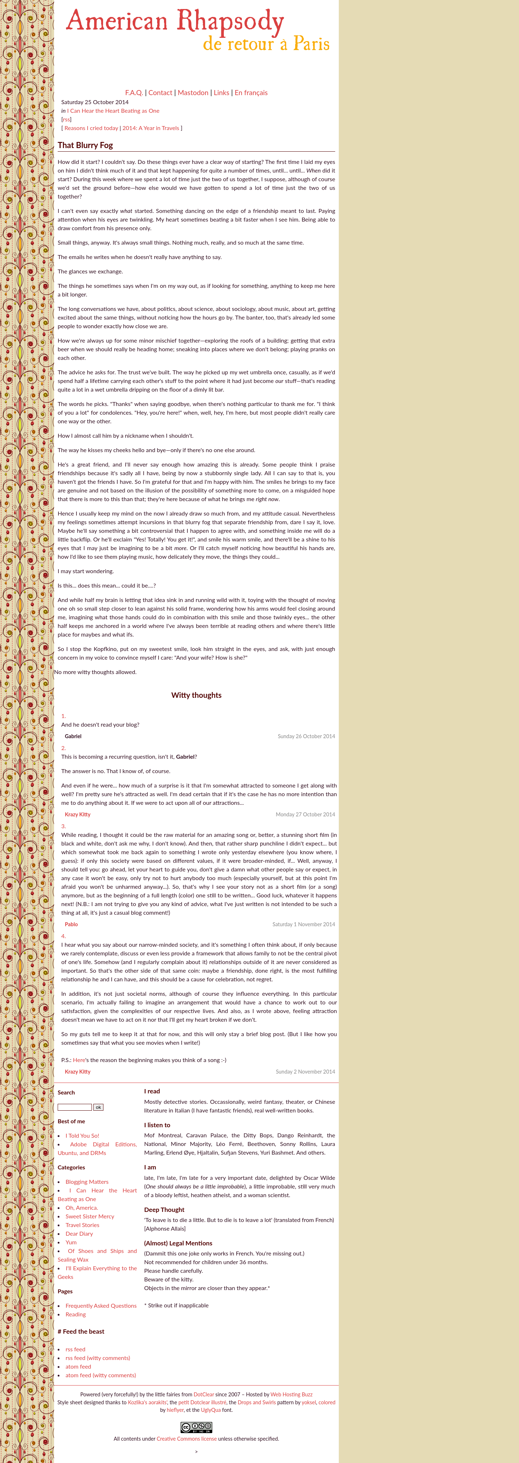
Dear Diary (79, 1233)
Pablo (71, 924)
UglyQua (211, 1410)
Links (221, 92)
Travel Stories (82, 1224)
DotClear (204, 1394)
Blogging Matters (87, 1181)
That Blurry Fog (85, 145)
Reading (76, 1314)
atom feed (78, 1366)
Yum (71, 1242)
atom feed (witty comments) (101, 1374)
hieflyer (175, 1410)
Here (79, 1059)
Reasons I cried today (90, 127)
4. (63, 935)
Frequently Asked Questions (101, 1305)
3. (63, 825)
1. (63, 715)
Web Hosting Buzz (291, 1394)
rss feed (75, 1349)
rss (66, 119)
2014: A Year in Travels (152, 127)
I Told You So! (82, 1135)
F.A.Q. (134, 92)
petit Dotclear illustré (202, 1402)
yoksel (309, 1402)
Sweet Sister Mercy (90, 1216)
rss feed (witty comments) (98, 1357)
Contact (160, 92)
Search (66, 1092)
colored (327, 1402)
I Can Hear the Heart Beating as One (113, 110)
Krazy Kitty (77, 814)
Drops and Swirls (257, 1402)
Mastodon (193, 92)
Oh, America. (82, 1207)
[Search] (75, 1107)
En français (251, 92)
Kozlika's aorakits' (147, 1402)
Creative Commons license (187, 1439)
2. (63, 747)
